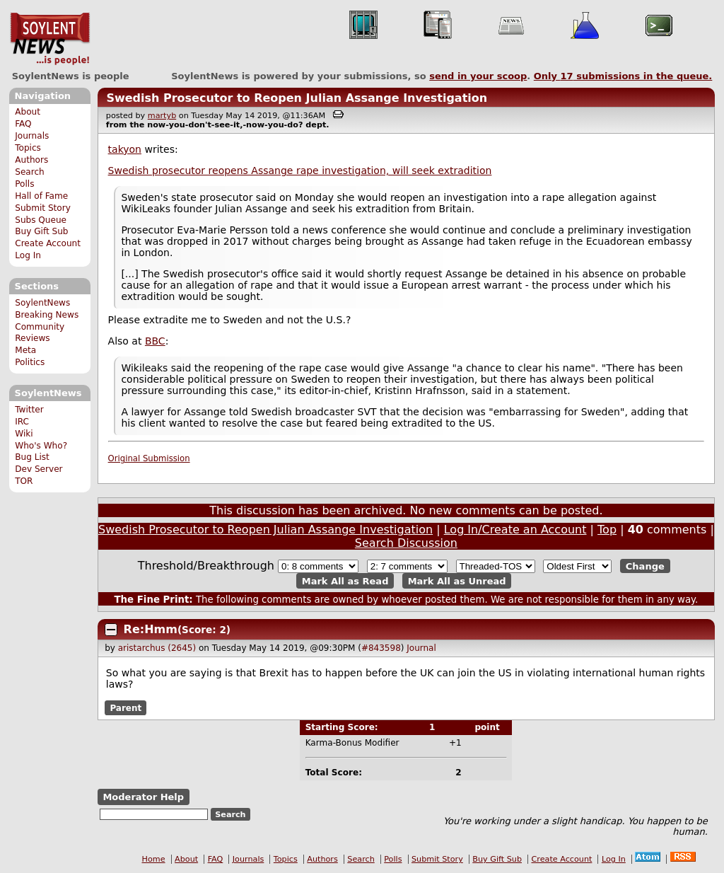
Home (153, 859)
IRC (22, 422)
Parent (125, 707)
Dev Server (38, 469)
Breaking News (46, 315)
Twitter (29, 410)
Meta (25, 350)
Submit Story (43, 208)
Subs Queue (40, 220)
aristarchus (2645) (157, 648)
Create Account (48, 243)
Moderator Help (143, 797)
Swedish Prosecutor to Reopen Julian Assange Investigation (296, 98)
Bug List (32, 457)
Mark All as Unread (457, 580)
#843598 (381, 648)
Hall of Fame (41, 196)
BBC (155, 341)
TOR (24, 481)
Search (30, 172)
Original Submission (149, 458)
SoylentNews (49, 39)
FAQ (23, 124)
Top (607, 529)
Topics (28, 148)
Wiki (24, 434)
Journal (421, 648)
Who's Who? (41, 446)
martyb (162, 115)
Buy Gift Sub (41, 231)
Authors (31, 160)
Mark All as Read (345, 580)
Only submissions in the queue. (623, 76)
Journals (32, 136)
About (27, 112)
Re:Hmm (150, 629)
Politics (30, 362)
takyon (124, 149)
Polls (24, 184)
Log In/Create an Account (515, 529)
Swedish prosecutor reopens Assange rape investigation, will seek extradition (300, 170)
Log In (28, 255)
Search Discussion (406, 543)
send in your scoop (478, 76)
